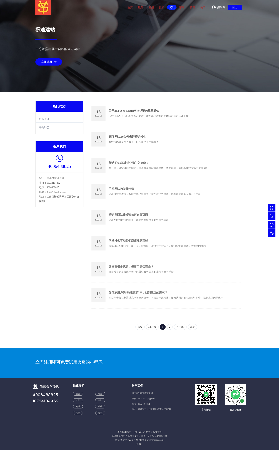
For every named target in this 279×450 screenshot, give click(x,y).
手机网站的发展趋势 (121, 190)
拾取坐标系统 (161, 436)
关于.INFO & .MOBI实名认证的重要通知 (134, 110)
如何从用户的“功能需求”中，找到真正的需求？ (138, 294)
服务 (140, 7)
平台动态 (44, 127)
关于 (203, 7)
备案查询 (157, 432)
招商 (192, 7)
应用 (151, 7)
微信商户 (123, 436)
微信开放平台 (147, 436)
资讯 (171, 7)
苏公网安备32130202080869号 (150, 440)
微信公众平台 (134, 436)
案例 (161, 7)
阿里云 (149, 432)
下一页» (180, 327)
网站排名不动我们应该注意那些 (128, 242)
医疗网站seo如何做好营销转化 (127, 136)
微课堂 (115, 436)
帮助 (181, 7)
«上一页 (152, 327)
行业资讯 (44, 119)
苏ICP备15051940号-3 (125, 440)
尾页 (192, 327)
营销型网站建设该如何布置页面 (128, 216)
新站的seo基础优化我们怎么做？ (129, 164)
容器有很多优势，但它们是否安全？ (131, 268)
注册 (234, 7)
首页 (130, 7)
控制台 (221, 7)
